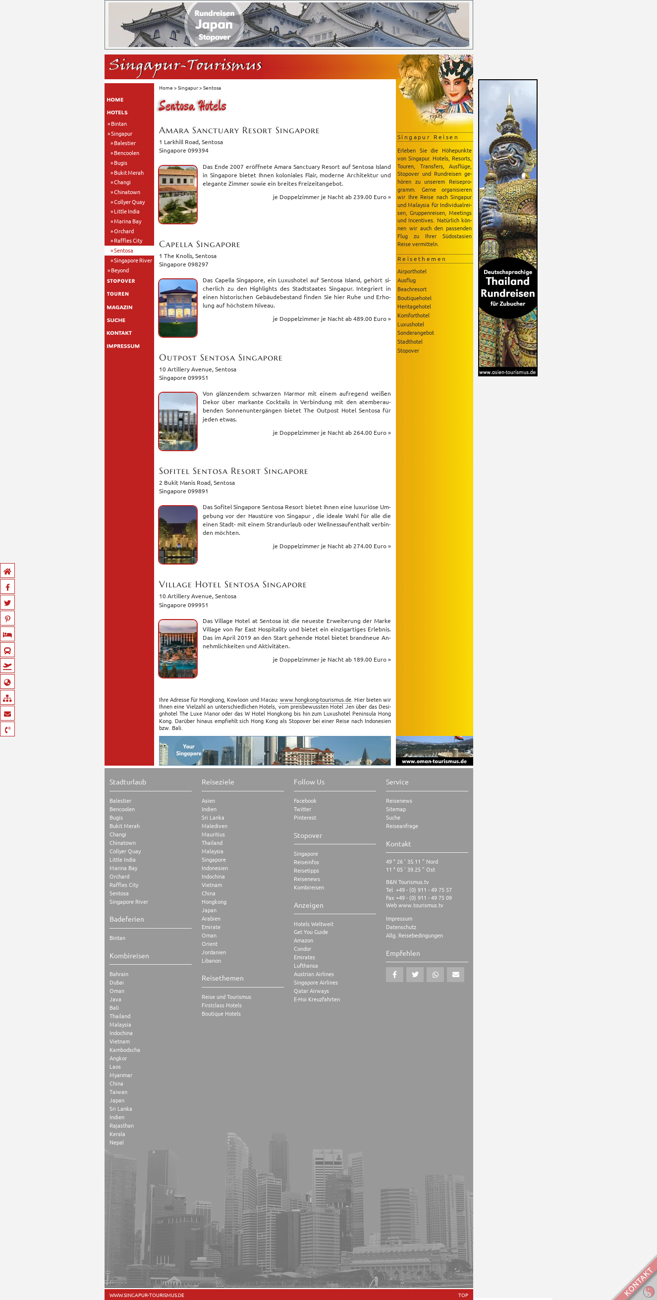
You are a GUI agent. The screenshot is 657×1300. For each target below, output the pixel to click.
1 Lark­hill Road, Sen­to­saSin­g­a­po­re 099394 (191, 146)
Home (166, 87)
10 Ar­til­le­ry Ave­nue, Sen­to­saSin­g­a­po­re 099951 (197, 373)
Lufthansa (306, 965)
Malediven (214, 826)
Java (115, 999)
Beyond (120, 270)
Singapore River (133, 260)
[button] (394, 974)
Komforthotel (413, 315)
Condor (302, 948)
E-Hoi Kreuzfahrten (317, 999)
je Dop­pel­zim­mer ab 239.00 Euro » (332, 197)
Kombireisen (309, 887)
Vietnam (120, 1041)
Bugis (120, 162)
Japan (117, 1100)
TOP (463, 1295)
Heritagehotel (414, 306)
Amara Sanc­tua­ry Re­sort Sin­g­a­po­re (239, 130)
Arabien (211, 918)
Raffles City (128, 240)
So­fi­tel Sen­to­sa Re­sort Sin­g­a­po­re (234, 470)
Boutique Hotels (221, 1013)
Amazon (303, 940)
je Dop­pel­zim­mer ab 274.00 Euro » (332, 546)
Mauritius (213, 834)
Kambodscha (125, 1049)
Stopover (408, 350)
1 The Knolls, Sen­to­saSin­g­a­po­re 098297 (188, 260)
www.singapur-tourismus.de (147, 1295)
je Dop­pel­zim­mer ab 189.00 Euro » (332, 659)
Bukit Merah (129, 172)
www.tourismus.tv (420, 905)
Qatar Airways (311, 990)
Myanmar (121, 1075)
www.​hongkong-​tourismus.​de (315, 699)
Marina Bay (127, 221)
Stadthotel (410, 341)
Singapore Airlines (316, 982)
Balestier (125, 143)
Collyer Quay (129, 202)
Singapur (121, 133)
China (116, 1083)
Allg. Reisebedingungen (414, 935)
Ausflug (406, 280)
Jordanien (214, 952)
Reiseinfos (306, 862)
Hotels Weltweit (313, 924)
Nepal (117, 1142)
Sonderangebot (415, 332)
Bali (114, 1007)
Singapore (214, 859)
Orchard (124, 231)
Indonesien (215, 868)
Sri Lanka (121, 1108)
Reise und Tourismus (226, 996)
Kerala (117, 1134)
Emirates (304, 957)
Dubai (117, 982)
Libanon (211, 960)
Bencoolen (126, 152)
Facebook (305, 800)
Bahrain (119, 974)
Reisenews (307, 879)
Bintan (119, 123)
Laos (115, 1066)
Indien (117, 1117)
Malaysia (120, 1024)
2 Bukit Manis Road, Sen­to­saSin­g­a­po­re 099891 (197, 486)
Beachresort (412, 289)
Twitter (302, 809)
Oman (117, 990)
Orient (210, 943)
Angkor (118, 1058)
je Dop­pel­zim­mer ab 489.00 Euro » (332, 318)
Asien (208, 800)
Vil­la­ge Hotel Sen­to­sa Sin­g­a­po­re (233, 584)
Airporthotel (412, 271)
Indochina (121, 1033)
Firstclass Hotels (222, 1005)
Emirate (211, 927)
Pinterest (305, 817)
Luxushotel (410, 324)
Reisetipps (306, 870)
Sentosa (123, 250)
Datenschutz (401, 927)
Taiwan (118, 1091)
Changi (122, 182)
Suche (393, 817)
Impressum (399, 918)
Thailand (120, 1016)
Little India (127, 211)
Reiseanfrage (402, 826)
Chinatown (127, 192)
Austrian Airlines (314, 974)
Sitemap (396, 809)
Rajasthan (122, 1125)
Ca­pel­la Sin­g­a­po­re (200, 244)
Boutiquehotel (414, 298)
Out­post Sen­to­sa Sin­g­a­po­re (221, 357)
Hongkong (214, 901)
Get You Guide (311, 932)
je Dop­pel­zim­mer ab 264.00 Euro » (332, 432)
